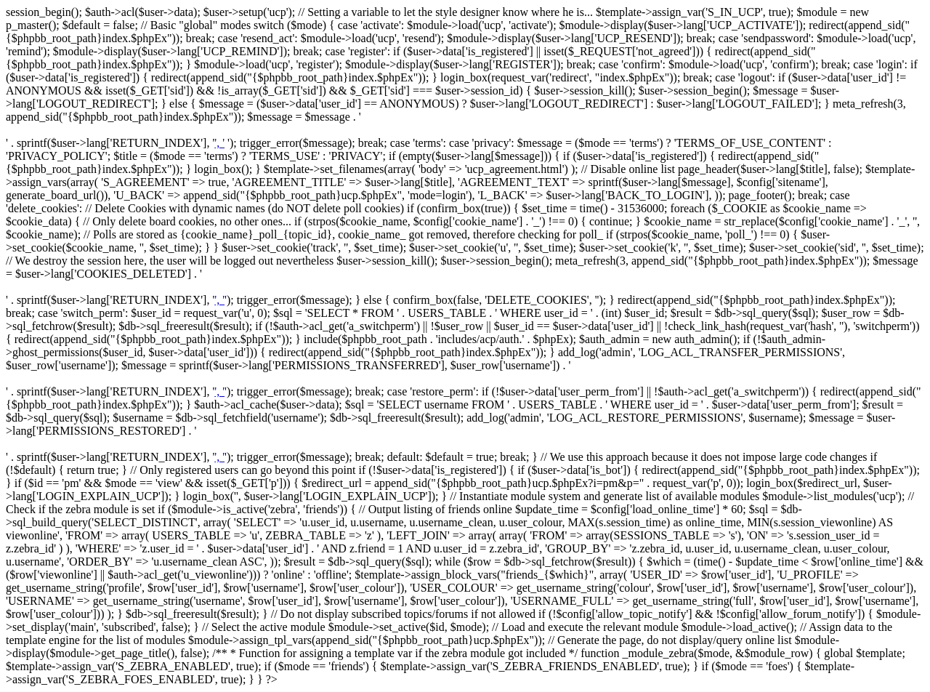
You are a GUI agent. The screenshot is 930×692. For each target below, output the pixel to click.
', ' (219, 143)
